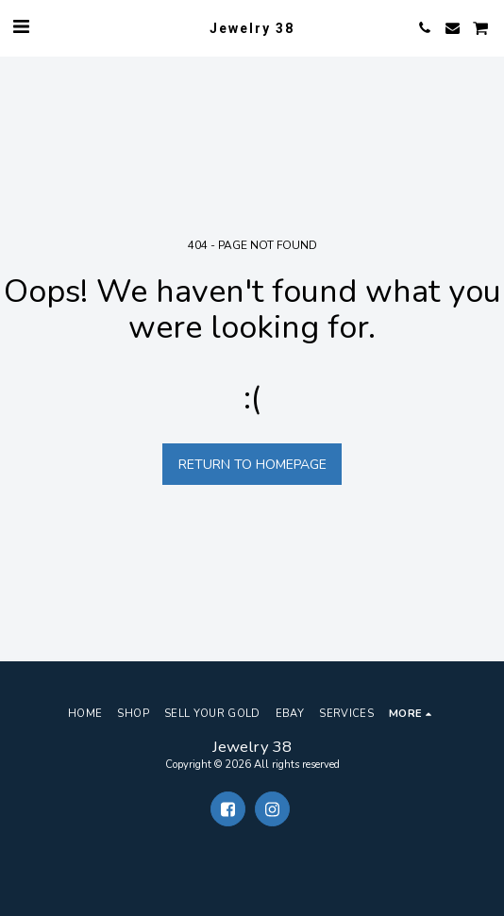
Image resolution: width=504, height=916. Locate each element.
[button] (21, 27)
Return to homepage (252, 465)
